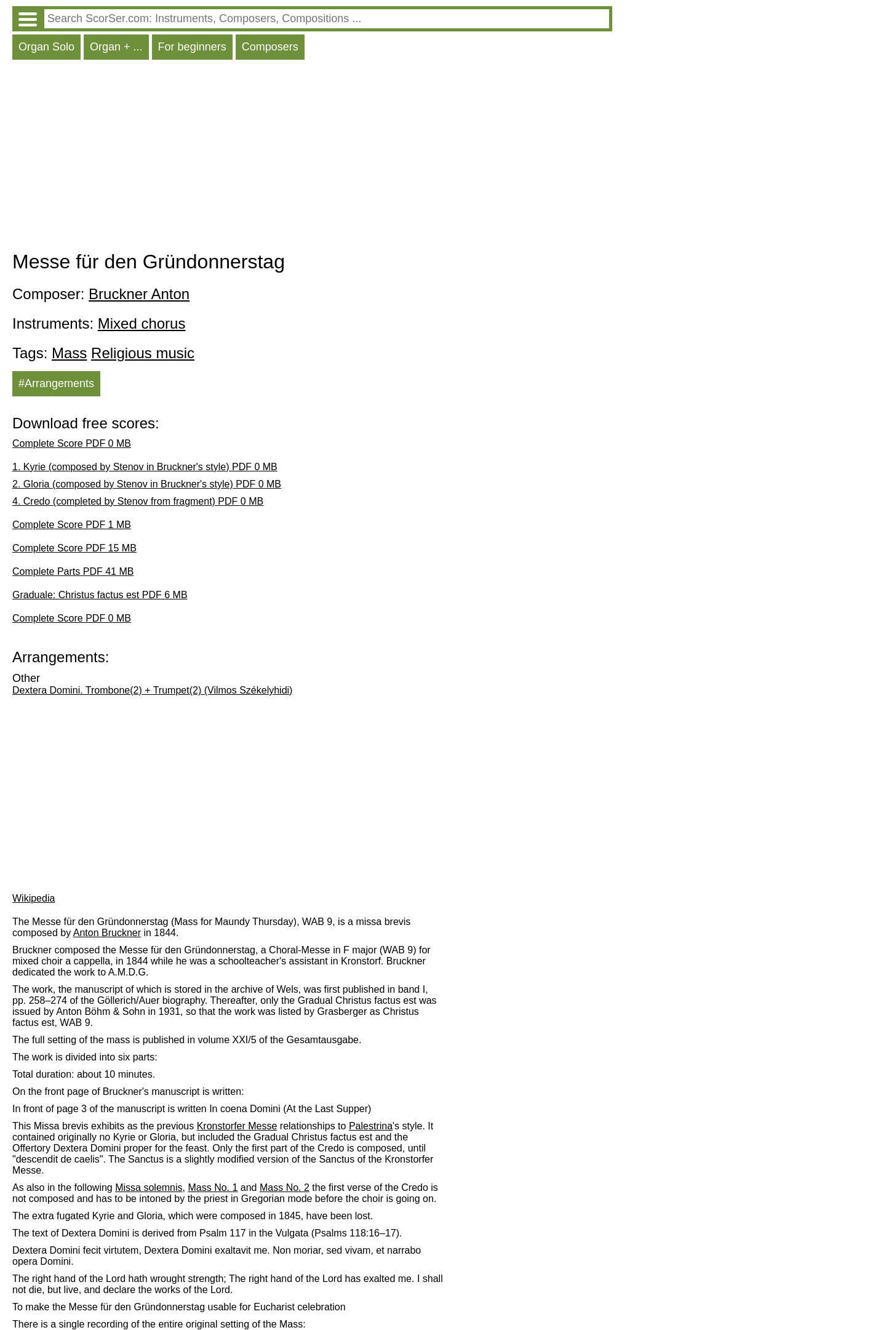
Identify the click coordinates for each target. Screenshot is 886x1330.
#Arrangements (56, 383)
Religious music (142, 353)
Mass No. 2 (284, 1187)
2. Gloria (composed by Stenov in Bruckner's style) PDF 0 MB (146, 484)
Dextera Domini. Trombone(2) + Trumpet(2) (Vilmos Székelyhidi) (152, 690)
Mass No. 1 (212, 1187)
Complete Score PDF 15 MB (74, 548)
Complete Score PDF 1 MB (71, 524)
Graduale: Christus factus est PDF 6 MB (100, 595)
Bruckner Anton (139, 294)
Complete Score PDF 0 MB (71, 443)
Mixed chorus (142, 323)
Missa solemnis (148, 1187)
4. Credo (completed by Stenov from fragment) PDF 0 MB (137, 501)
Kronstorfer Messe (237, 1126)
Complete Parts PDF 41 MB (73, 571)
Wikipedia (33, 898)
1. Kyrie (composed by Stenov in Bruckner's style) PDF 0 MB (144, 467)
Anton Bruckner (107, 932)
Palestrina (371, 1126)
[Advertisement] (312, 158)
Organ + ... (116, 47)
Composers (270, 47)
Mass (69, 353)
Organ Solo (46, 47)
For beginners (192, 47)
